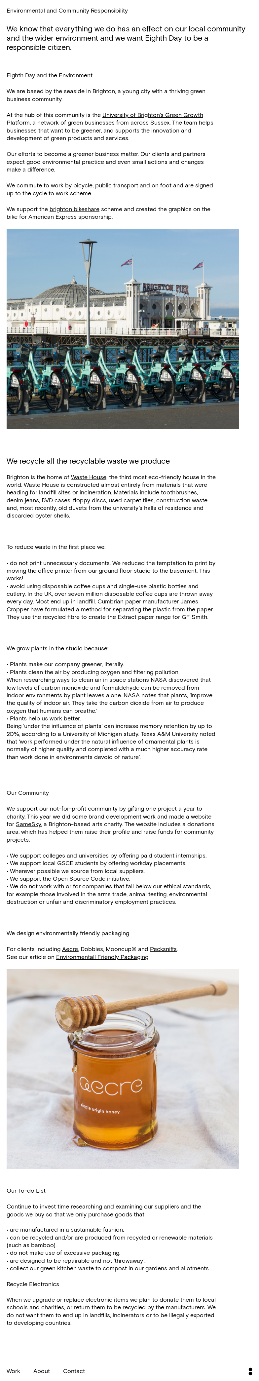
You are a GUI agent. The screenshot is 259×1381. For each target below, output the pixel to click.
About (41, 1370)
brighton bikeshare (74, 208)
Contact (74, 1370)
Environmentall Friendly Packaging (102, 956)
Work (13, 1370)
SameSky (28, 823)
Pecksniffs (163, 948)
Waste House (88, 476)
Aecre (70, 948)
